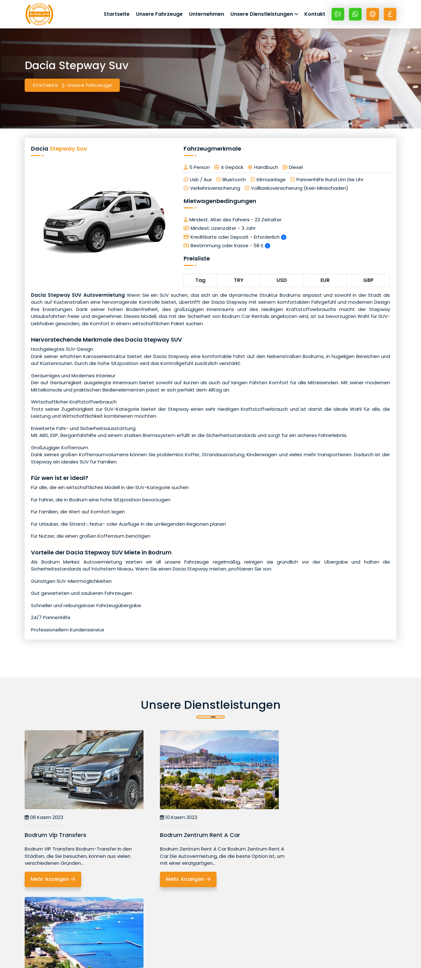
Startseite (117, 14)
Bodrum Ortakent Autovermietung (326, 836)
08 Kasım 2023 (44, 819)
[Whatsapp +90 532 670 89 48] (355, 15)
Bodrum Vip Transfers (55, 836)
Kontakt (314, 14)
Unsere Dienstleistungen (261, 14)
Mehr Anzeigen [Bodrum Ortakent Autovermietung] (306, 855)
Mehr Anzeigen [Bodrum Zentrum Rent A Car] (180, 881)
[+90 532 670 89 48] (338, 15)
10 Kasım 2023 (169, 819)
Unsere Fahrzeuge (159, 14)
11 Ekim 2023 (293, 819)
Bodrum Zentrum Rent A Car (191, 836)
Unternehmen (206, 14)
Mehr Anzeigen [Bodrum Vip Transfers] (53, 881)
